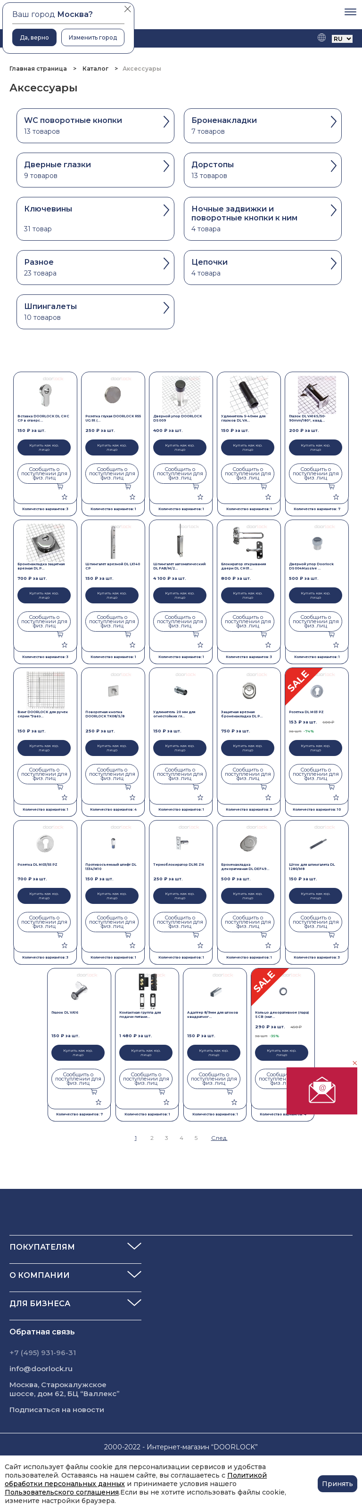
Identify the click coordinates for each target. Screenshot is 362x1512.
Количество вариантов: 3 (45, 509)
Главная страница (38, 68)
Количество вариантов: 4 (113, 809)
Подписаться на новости (56, 1409)
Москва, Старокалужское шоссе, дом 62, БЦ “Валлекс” (64, 1389)
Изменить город (93, 37)
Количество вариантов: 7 (317, 509)
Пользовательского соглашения (62, 1492)
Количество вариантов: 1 (113, 509)
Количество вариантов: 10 (317, 809)
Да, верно (34, 37)
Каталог (95, 68)
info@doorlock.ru (41, 1368)
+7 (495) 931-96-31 (42, 1352)
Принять (337, 1483)
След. (219, 1137)
